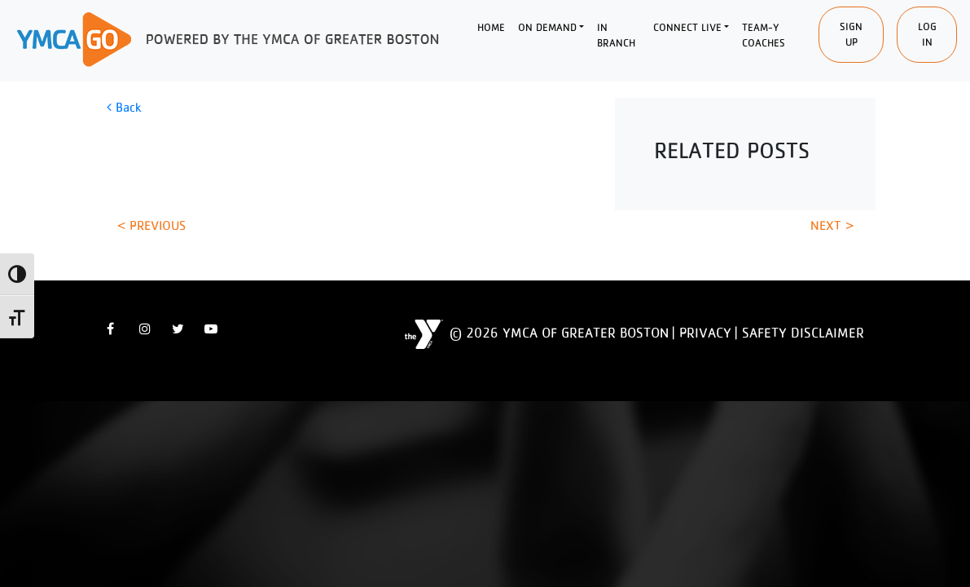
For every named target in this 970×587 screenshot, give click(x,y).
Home (491, 27)
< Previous (151, 225)
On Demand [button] (547, 27)
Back (124, 107)
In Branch (616, 35)
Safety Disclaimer (803, 332)
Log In (927, 34)
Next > (832, 225)
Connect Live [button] (687, 27)
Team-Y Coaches (763, 35)
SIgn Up (851, 34)
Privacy (705, 332)
